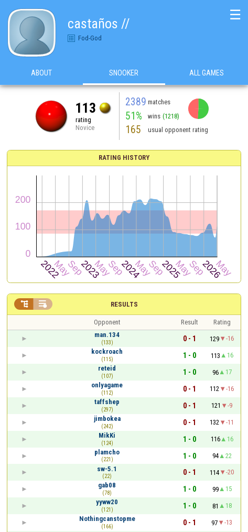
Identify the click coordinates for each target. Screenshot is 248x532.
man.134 (107, 335)
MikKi (107, 435)
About (41, 73)
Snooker (123, 73)
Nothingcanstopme (107, 519)
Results (124, 304)
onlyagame (107, 385)
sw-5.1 (107, 469)
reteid (107, 368)
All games (206, 73)
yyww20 (107, 502)
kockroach (107, 351)
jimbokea (107, 418)
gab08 (107, 485)
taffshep (107, 402)
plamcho (107, 452)
